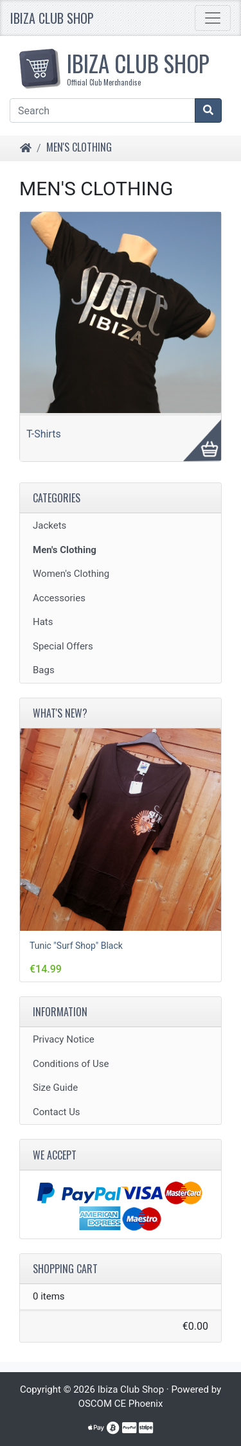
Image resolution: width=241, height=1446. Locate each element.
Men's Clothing (79, 147)
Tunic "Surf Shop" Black (76, 945)
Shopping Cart (65, 1268)
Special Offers (63, 646)
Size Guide (55, 1087)
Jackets (49, 525)
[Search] (102, 110)
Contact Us (56, 1112)
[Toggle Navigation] (213, 18)
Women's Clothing (71, 573)
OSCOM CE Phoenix (120, 1403)
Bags (44, 670)
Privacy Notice (63, 1039)
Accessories (59, 598)
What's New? (60, 713)
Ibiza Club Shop (52, 18)
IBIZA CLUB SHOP (125, 66)
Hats (43, 622)
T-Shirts (43, 434)
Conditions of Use (71, 1064)
